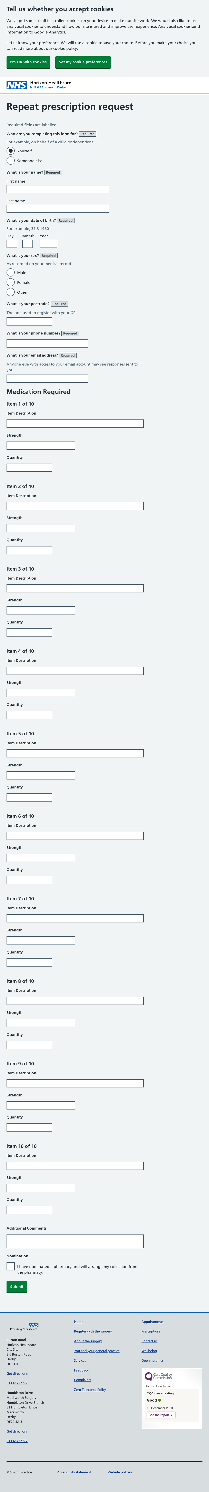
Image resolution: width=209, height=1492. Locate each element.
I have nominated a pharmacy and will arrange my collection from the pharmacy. (77, 1269)
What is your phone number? (43, 333)
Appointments (152, 1322)
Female (23, 282)
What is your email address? (42, 355)
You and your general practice (97, 1351)
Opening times (152, 1360)
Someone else (29, 160)
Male (21, 272)
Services (80, 1360)
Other (22, 292)
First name (16, 181)
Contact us (149, 1341)
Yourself (24, 151)
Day (10, 236)
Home (78, 1322)
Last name (16, 200)
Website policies (120, 1472)
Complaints (82, 1380)
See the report (159, 1415)
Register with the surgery (93, 1331)
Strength (15, 435)
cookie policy (65, 48)
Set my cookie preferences (83, 62)
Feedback (81, 1370)
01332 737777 (17, 1383)
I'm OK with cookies (28, 62)
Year (44, 236)
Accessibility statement (74, 1472)
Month (28, 236)
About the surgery (88, 1341)
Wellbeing (149, 1351)
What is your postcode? (37, 304)
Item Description (21, 413)
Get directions (17, 1374)
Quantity (15, 457)
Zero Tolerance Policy (90, 1390)
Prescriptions (150, 1331)
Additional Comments (27, 1228)
